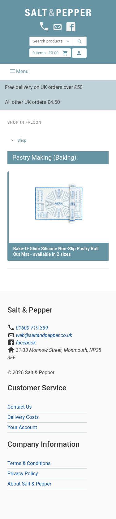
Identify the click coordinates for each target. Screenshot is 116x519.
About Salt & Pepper (29, 484)
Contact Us (19, 407)
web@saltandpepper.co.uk (44, 335)
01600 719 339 (32, 328)
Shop (21, 140)
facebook (26, 343)
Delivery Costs (23, 417)
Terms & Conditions (29, 463)
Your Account (22, 427)
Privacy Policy (22, 474)
